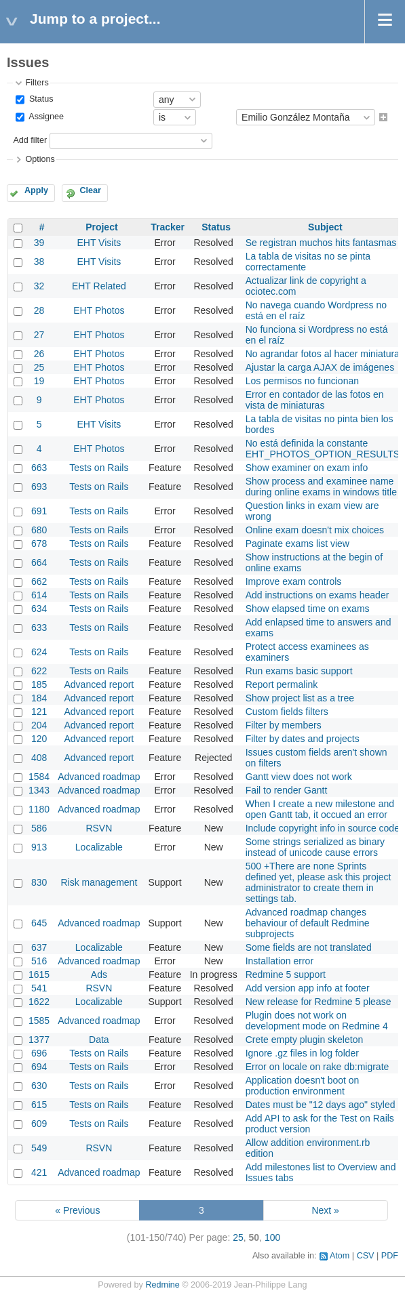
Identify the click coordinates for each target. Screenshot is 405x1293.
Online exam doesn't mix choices (315, 530)
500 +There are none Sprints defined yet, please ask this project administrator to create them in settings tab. (318, 882)
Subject (325, 227)
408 (39, 757)
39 (39, 242)
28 (39, 310)
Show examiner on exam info (307, 467)
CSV (365, 1255)
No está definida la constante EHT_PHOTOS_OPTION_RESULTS (323, 448)
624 (39, 651)
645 (39, 923)
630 (39, 1085)
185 (39, 684)
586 (39, 828)
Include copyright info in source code (323, 828)
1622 (39, 1001)
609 (39, 1123)
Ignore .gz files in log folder (302, 1053)
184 (39, 698)
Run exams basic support (299, 670)
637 (39, 947)
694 (39, 1066)
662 (39, 581)
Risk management (98, 882)
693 (39, 486)
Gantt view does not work (299, 776)
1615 (39, 974)
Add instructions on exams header (317, 595)
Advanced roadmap (99, 776)
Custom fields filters (287, 711)
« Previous (77, 1210)
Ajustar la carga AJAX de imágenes (320, 367)
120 (39, 738)
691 (39, 511)
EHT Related (99, 286)
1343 (39, 790)
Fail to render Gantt (287, 790)
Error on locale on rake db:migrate (317, 1066)
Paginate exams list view (297, 543)
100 (272, 1237)
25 (39, 367)
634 (39, 608)
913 (39, 847)
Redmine (162, 1285)
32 (39, 286)
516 (39, 961)
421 (39, 1172)
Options (39, 159)
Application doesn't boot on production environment (303, 1085)
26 (39, 353)
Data (99, 1039)
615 (39, 1104)
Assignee (45, 117)
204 (39, 725)
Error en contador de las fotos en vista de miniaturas (315, 400)
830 (39, 882)
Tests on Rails (98, 467)
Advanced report (99, 684)
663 (39, 467)
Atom (339, 1255)
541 (39, 988)
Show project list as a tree (300, 698)
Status (39, 99)
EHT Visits (99, 242)
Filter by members (284, 725)
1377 (39, 1039)
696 (39, 1053)
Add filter (30, 140)
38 (39, 261)
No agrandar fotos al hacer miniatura (323, 353)
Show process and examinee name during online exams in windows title (321, 486)
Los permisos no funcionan (302, 380)
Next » (325, 1210)
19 (39, 380)
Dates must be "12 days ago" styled (321, 1104)
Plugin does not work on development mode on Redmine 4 (317, 1020)
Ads (99, 974)
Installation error (279, 961)
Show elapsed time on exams (308, 608)
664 (39, 562)
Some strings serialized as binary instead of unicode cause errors (315, 847)
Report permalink (282, 684)
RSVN (98, 828)
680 (39, 530)
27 (39, 334)
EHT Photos (98, 310)
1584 (39, 776)
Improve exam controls (294, 581)
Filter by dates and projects (303, 738)
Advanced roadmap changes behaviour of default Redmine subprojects (308, 923)
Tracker (168, 227)
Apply (36, 190)
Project (101, 227)
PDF (389, 1255)
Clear (90, 190)
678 (39, 543)
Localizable (99, 847)
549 (39, 1148)
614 (39, 595)
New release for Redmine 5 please (318, 1001)
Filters (36, 82)
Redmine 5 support (286, 974)
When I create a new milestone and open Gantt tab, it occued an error (320, 809)
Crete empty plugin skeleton (305, 1039)
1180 (39, 809)
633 (39, 627)
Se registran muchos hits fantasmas (321, 242)
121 (39, 711)
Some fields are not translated (309, 947)
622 (39, 670)
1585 (39, 1020)
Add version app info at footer (308, 988)
